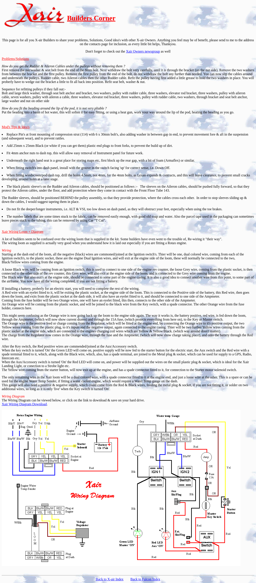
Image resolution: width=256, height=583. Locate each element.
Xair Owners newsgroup (143, 51)
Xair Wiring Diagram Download (24, 404)
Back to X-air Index (110, 579)
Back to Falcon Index (145, 579)
